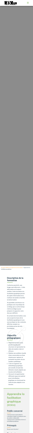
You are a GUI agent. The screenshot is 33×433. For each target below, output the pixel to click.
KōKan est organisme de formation (14, 267)
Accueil (3, 267)
